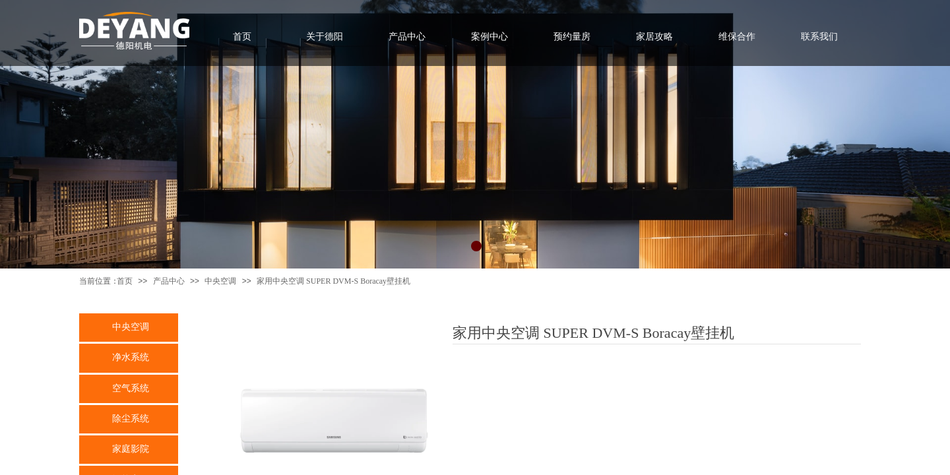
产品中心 (169, 281)
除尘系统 (130, 418)
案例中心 (489, 36)
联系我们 (819, 36)
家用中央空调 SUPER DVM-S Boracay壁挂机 (333, 281)
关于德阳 (324, 36)
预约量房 (572, 36)
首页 (125, 281)
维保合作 (736, 36)
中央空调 (220, 281)
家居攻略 (654, 36)
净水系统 (130, 357)
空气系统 (130, 388)
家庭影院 (130, 448)
